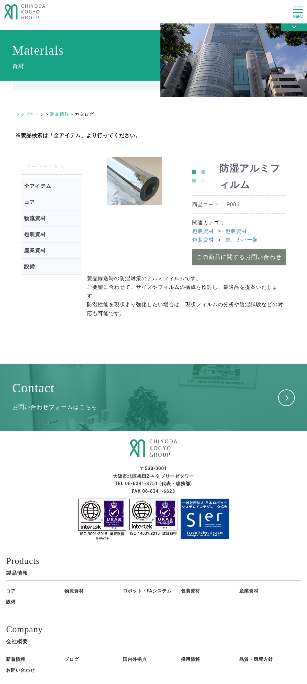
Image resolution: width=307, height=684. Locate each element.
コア (29, 202)
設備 (29, 266)
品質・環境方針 (151, 650)
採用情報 (112, 650)
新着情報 (15, 650)
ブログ (45, 650)
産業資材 (35, 250)
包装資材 (35, 234)
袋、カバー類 (241, 240)
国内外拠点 (77, 650)
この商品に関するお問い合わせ (239, 256)
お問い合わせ (195, 650)
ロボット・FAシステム (85, 592)
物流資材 (35, 218)
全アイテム (37, 186)
